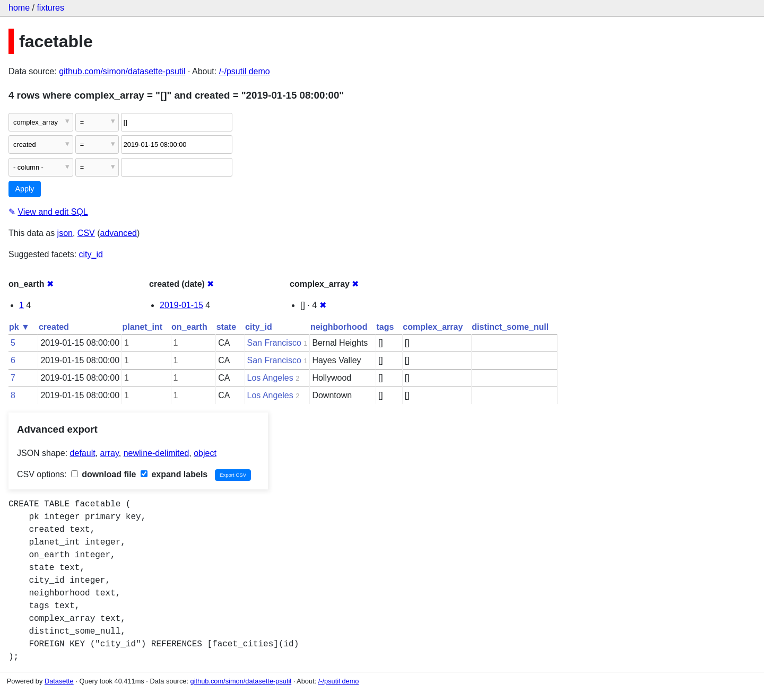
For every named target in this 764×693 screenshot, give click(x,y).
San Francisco (274, 342)
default (83, 453)
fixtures (50, 7)
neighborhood (339, 326)
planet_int (143, 326)
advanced (118, 233)
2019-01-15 (181, 305)
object (205, 453)
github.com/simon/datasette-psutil (122, 71)
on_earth (189, 326)
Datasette (59, 681)
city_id (91, 254)
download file (103, 474)
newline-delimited (156, 453)
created (54, 326)
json (65, 233)
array (109, 453)
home (19, 7)
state (226, 326)
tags (385, 326)
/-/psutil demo (244, 71)
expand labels (174, 474)
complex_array (433, 326)
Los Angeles (270, 377)
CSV (86, 233)
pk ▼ (19, 326)
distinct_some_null (510, 326)
